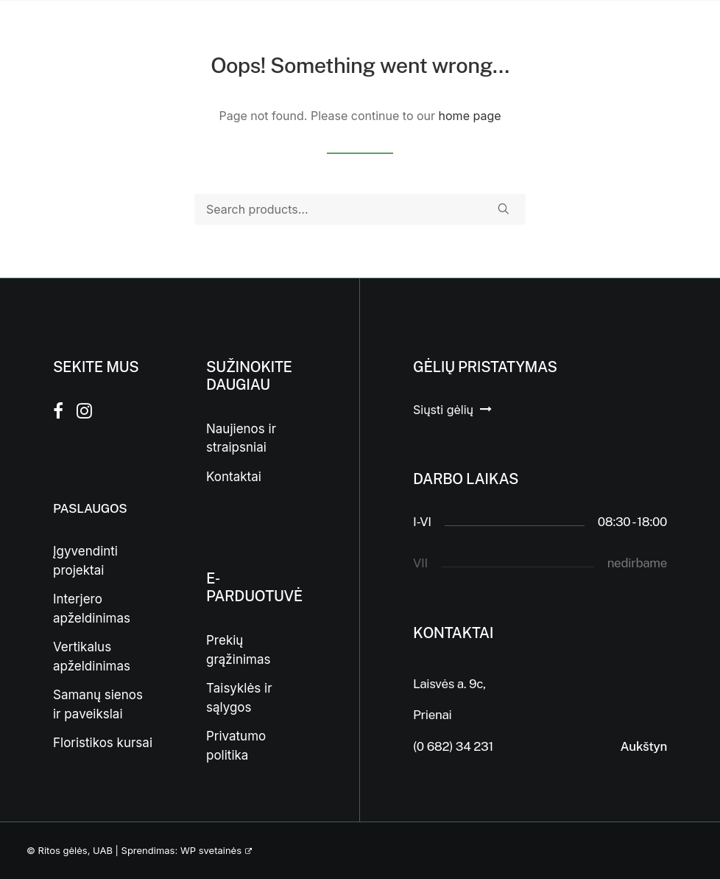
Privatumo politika (236, 746)
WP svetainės (210, 850)
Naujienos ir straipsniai (241, 438)
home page (470, 115)
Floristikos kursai (102, 742)
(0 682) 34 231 (453, 746)
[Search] (360, 209)
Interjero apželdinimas (91, 609)
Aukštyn (644, 746)
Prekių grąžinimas (238, 650)
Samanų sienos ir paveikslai (98, 704)
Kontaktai (233, 476)
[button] (503, 208)
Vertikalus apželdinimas (91, 656)
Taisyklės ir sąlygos (239, 698)
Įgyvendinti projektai (85, 561)
